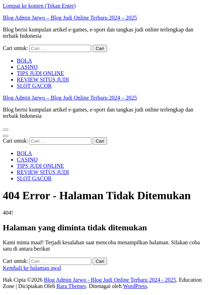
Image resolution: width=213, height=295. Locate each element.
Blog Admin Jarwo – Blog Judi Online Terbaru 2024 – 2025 (70, 18)
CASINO (27, 67)
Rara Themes (71, 286)
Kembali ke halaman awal (32, 268)
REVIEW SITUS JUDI (43, 79)
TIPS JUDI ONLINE (40, 73)
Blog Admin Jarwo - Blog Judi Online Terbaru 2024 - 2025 (110, 280)
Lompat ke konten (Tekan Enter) (39, 6)
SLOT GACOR (34, 86)
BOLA (24, 61)
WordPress (135, 286)
